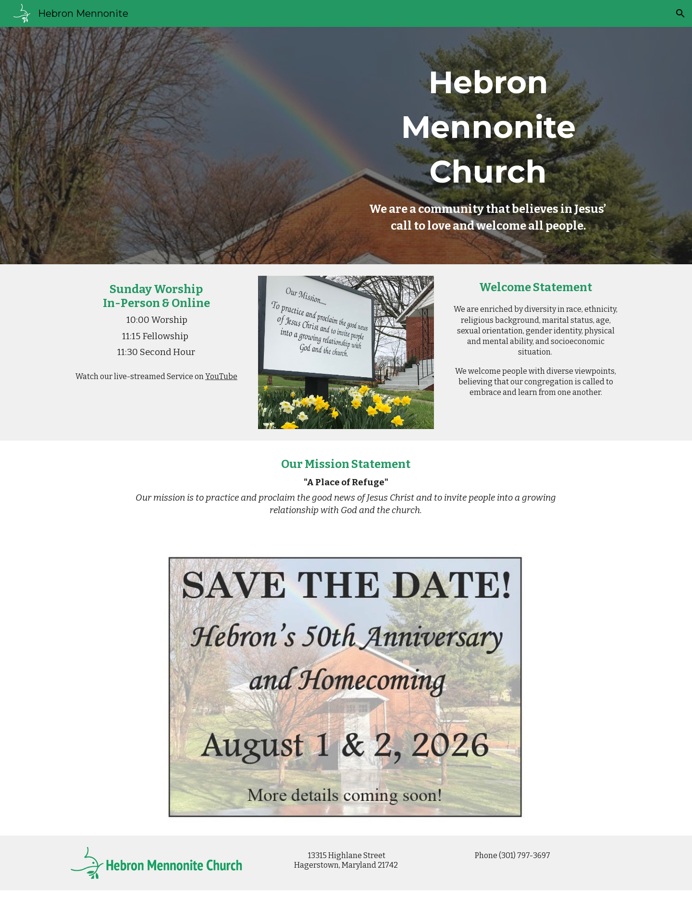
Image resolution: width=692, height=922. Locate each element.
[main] (488, 145)
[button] (680, 13)
